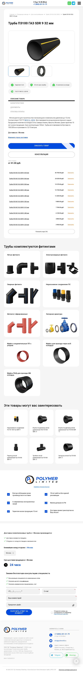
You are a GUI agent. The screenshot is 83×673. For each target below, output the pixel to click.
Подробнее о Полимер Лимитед (41, 486)
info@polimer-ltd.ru (60, 640)
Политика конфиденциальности (68, 670)
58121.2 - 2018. (30, 120)
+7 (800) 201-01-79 (40, 4)
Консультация (41, 154)
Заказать (71, 173)
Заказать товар (41, 146)
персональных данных (61, 614)
